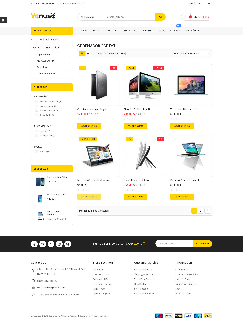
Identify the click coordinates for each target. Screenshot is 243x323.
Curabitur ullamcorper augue (91, 109)
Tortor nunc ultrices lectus (184, 109)
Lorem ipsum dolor (57, 177)
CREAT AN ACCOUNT (75, 3)
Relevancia (199, 53)
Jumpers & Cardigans (186, 283)
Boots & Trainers (184, 293)
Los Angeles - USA (102, 269)
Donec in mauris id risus (136, 180)
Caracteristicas (125, 29)
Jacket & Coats (182, 279)
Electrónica (100, 30)
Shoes (178, 288)
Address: (41, 269)
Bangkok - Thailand (102, 283)
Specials (145, 30)
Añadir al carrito (89, 125)
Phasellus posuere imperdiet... (185, 180)
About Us (183, 30)
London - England (101, 293)
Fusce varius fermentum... (53, 213)
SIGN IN (61, 3)
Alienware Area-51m (47, 73)
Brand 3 (44, 151)
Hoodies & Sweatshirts (186, 274)
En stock (45, 131)
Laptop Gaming (44, 54)
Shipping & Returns (143, 274)
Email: (40, 287)
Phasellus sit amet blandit (137, 109)
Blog (199, 30)
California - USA (100, 279)
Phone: (40, 280)
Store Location (141, 288)
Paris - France (100, 288)
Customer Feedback (144, 293)
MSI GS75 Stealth (45, 60)
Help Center (140, 283)
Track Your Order (142, 279)
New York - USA (101, 274)
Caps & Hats (181, 269)
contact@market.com (54, 287)
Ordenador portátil (46, 47)
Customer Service (143, 269)
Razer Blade (43, 67)
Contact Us (164, 30)
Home (83, 30)
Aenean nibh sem (56, 194)
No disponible (47, 135)
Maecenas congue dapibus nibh (93, 180)
